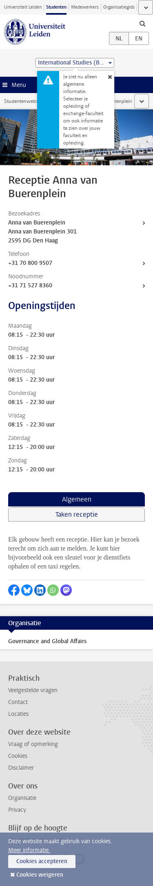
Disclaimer (21, 768)
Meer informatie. (29, 850)
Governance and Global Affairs (47, 641)
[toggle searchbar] (142, 23)
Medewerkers (85, 7)
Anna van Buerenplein (36, 222)
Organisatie (22, 798)
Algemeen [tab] (76, 499)
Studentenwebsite (23, 101)
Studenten (56, 7)
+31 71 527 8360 (30, 285)
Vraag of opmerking (33, 744)
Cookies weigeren (39, 875)
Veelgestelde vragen (33, 690)
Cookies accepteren (41, 861)
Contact (18, 702)
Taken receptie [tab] (76, 514)
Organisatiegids (119, 7)
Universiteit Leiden (23, 7)
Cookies (17, 756)
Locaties (18, 714)
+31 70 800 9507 (30, 263)
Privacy (17, 810)
